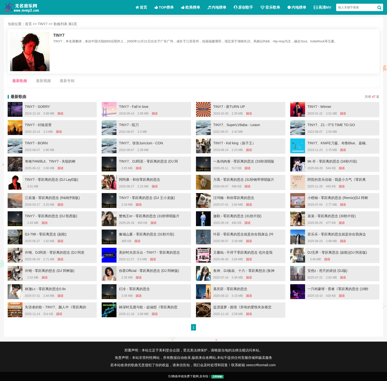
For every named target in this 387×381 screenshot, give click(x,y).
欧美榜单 (190, 7)
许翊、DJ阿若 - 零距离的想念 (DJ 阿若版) (54, 253)
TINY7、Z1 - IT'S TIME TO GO (331, 125)
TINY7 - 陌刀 (129, 125)
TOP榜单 (164, 7)
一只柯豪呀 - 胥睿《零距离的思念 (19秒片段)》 (338, 289)
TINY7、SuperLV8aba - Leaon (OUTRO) (236, 125)
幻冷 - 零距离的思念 (134, 289)
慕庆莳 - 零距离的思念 (230, 289)
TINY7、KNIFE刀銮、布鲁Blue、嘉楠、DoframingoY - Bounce (338, 144)
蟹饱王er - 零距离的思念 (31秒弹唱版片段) (149, 216)
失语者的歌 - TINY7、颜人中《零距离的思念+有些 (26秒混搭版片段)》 (55, 308)
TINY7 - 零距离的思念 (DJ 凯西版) (51, 216)
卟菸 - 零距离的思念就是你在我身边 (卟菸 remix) (243, 235)
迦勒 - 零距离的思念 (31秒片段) (237, 216)
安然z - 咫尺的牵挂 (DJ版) (328, 271)
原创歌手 (243, 7)
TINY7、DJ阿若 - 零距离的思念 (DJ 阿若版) (148, 162)
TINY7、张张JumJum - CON (141, 143)
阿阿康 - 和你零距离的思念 (139, 180)
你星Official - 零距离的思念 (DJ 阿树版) (149, 271)
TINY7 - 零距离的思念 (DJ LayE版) (51, 180)
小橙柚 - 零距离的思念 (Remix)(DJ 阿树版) (338, 198)
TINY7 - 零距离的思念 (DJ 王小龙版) (147, 198)
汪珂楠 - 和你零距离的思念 (233, 198)
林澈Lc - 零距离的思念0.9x (45, 289)
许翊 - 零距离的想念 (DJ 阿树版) (50, 271)
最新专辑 (67, 81)
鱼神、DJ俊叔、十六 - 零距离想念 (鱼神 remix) (243, 271)
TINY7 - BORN (36, 143)
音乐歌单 (270, 7)
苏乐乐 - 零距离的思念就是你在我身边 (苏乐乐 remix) (337, 235)
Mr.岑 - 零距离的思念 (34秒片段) (332, 161)
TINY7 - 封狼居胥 (38, 125)
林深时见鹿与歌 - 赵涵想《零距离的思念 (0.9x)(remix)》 (148, 308)
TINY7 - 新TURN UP (229, 107)
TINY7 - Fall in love (133, 107)
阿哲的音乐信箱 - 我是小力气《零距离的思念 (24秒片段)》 (337, 180)
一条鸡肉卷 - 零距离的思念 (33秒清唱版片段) (243, 162)
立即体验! (217, 376)
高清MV (322, 7)
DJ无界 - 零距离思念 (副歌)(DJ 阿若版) (337, 252)
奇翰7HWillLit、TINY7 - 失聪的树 (50, 161)
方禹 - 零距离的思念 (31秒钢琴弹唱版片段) (243, 180)
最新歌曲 (19, 81)
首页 (141, 7)
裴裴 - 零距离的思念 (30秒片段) (332, 216)
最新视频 (43, 81)
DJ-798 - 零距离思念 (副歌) (46, 234)
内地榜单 (217, 7)
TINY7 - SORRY (37, 107)
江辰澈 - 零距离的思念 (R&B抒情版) (52, 198)
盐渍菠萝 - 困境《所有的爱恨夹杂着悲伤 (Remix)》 (242, 308)
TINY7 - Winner (319, 107)
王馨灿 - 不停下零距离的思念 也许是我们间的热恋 (242, 253)
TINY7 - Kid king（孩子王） (234, 143)
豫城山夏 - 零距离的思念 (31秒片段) (146, 234)
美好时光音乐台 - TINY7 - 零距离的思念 (149, 252)
